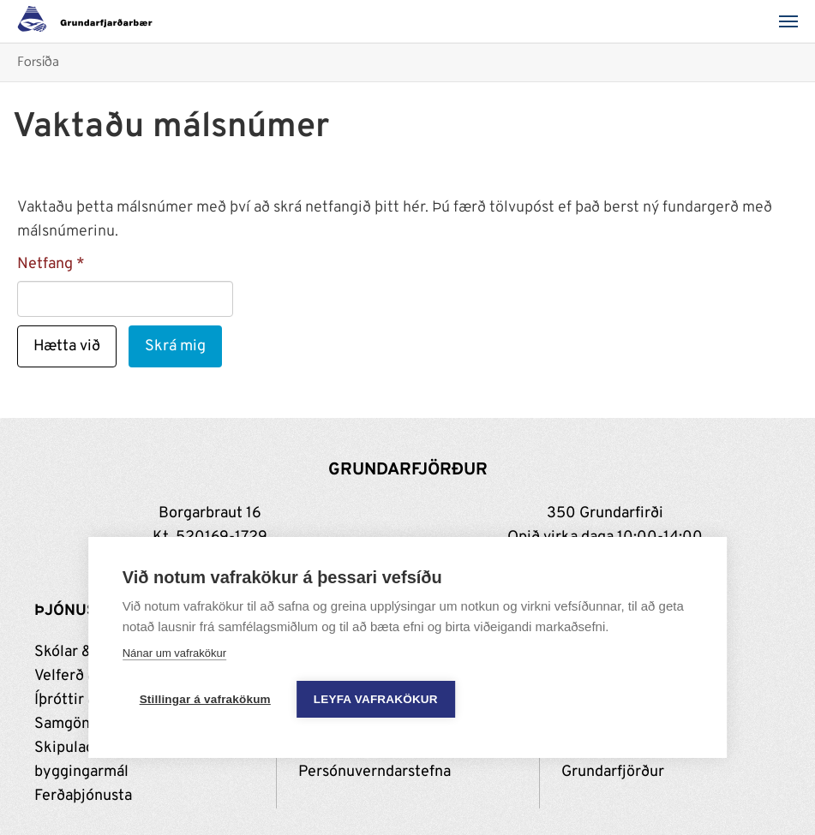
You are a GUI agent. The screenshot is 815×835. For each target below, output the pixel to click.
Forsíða (38, 63)
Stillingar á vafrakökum (205, 699)
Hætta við (66, 346)
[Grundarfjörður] (89, 21)
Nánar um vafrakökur (174, 653)
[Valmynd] (793, 21)
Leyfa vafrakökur (376, 699)
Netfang (45, 264)
